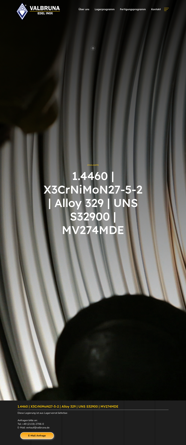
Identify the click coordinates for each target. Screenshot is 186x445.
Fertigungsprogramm (133, 9)
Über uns (84, 9)
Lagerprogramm (104, 9)
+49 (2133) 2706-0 (33, 424)
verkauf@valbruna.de (38, 427)
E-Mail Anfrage (37, 435)
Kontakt (156, 9)
